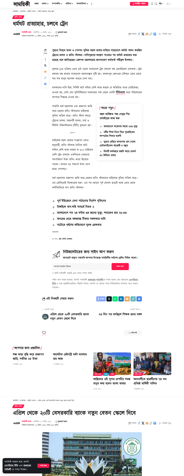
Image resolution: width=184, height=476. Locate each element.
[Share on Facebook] (139, 34)
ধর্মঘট (64, 239)
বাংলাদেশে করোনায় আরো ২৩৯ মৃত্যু (120, 126)
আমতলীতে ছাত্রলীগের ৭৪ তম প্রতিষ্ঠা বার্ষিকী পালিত (150, 381)
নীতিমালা (120, 93)
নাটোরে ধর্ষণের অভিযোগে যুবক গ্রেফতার (79, 225)
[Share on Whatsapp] (115, 298)
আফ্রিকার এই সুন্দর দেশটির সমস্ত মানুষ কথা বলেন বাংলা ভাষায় (111, 381)
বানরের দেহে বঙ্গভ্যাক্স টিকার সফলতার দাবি (81, 219)
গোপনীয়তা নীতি (11, 465)
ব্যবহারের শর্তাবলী (95, 279)
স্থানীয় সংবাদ (18, 17)
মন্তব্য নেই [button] (133, 332)
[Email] (147, 34)
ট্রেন (60, 239)
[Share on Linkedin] (121, 298)
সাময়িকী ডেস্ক (26, 32)
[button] (43, 466)
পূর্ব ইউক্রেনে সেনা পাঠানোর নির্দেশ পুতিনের (81, 201)
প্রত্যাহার (69, 239)
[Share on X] (143, 34)
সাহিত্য (112, 374)
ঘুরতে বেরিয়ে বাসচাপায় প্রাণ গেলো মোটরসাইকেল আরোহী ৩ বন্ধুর (117, 144)
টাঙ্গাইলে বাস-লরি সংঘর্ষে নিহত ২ (75, 207)
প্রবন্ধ (106, 374)
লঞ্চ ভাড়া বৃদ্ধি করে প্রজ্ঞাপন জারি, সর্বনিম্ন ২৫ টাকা (28, 356)
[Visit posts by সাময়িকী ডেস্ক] (16, 34)
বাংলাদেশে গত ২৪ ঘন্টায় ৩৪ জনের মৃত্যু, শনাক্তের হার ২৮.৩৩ (92, 213)
